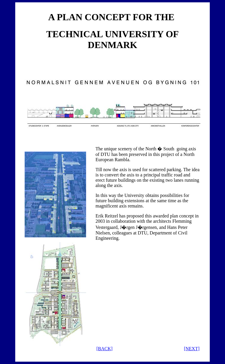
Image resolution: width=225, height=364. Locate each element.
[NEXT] (192, 348)
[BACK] (104, 348)
